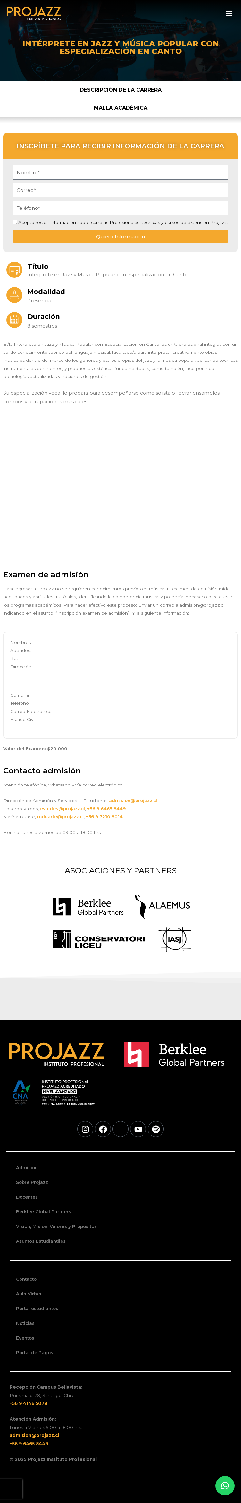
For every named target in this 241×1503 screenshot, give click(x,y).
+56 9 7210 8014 (104, 816)
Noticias (25, 1323)
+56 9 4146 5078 (28, 1403)
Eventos (25, 1337)
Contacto (26, 1279)
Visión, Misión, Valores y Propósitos (56, 1226)
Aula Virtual (29, 1293)
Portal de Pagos (34, 1352)
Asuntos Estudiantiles (41, 1241)
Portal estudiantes (37, 1308)
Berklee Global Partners (43, 1211)
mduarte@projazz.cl (60, 816)
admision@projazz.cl (133, 800)
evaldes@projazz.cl (62, 808)
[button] (229, 13)
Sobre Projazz (32, 1182)
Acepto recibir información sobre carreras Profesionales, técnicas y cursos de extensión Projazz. (123, 222)
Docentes (27, 1197)
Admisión (27, 1167)
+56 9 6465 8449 (107, 808)
